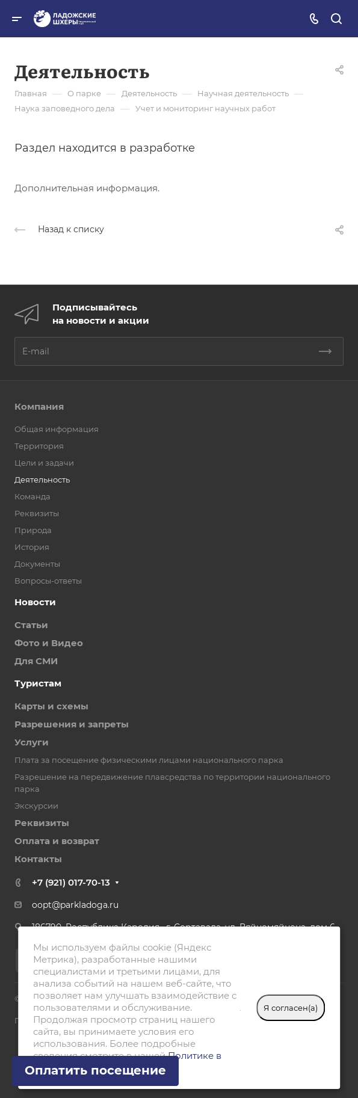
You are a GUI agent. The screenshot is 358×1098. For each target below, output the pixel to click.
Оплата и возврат (56, 841)
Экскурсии (36, 805)
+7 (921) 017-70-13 (71, 882)
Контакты (38, 859)
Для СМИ (36, 661)
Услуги (31, 742)
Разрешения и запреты (71, 724)
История (31, 547)
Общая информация (56, 429)
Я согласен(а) (291, 1008)
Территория (39, 446)
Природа (33, 530)
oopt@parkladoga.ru (75, 904)
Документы (37, 564)
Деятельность (42, 479)
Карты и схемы (51, 706)
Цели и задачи (44, 462)
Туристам (37, 683)
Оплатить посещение (95, 1070)
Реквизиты (36, 513)
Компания (39, 406)
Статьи (31, 625)
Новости (35, 602)
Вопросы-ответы (48, 580)
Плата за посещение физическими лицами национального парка (148, 760)
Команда (32, 496)
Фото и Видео (48, 643)
